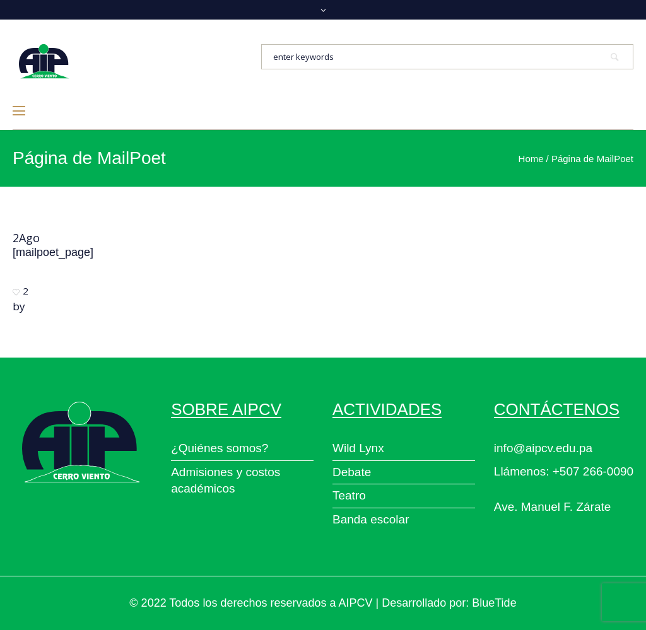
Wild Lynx (358, 448)
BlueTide (494, 603)
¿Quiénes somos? (219, 448)
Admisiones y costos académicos (225, 480)
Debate (351, 472)
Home (531, 158)
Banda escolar (370, 519)
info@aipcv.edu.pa (543, 448)
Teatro (349, 495)
